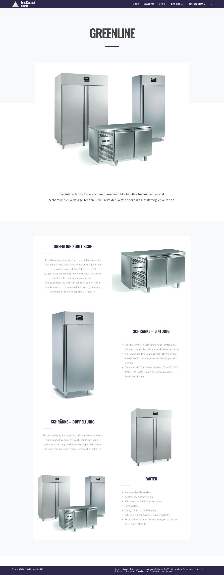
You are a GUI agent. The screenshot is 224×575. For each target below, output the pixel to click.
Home (117, 569)
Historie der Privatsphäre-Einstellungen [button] (131, 571)
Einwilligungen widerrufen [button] (161, 571)
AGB (167, 569)
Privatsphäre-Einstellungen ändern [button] (186, 569)
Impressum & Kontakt (154, 569)
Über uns (125, 569)
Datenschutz (137, 569)
